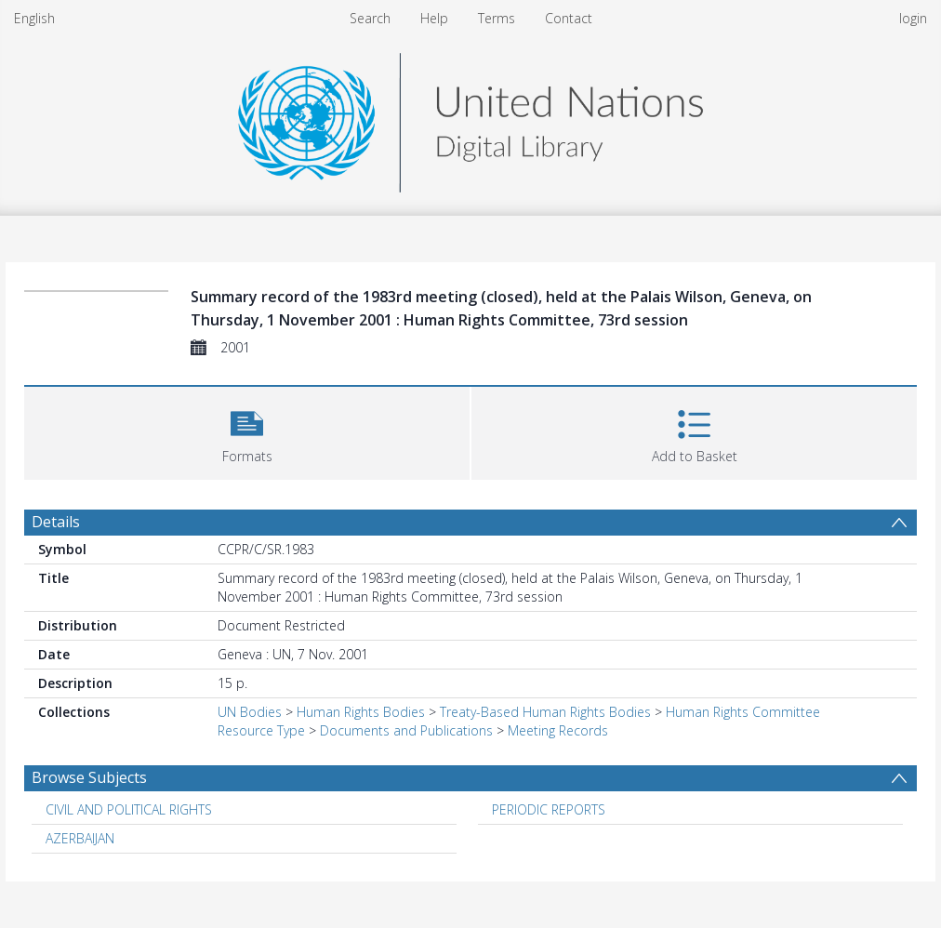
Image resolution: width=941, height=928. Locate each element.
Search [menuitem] (370, 18)
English (34, 18)
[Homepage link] (470, 117)
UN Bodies (250, 712)
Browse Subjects (89, 777)
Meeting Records (558, 730)
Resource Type (261, 730)
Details (56, 521)
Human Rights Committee (743, 712)
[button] (247, 431)
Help (434, 18)
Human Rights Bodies (361, 712)
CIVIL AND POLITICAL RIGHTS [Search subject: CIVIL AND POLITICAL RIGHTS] (129, 809)
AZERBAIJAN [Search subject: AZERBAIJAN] (80, 838)
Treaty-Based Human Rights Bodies (545, 712)
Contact (568, 18)
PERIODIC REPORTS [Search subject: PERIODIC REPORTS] (548, 809)
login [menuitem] (913, 18)
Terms (496, 18)
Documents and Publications (406, 730)
